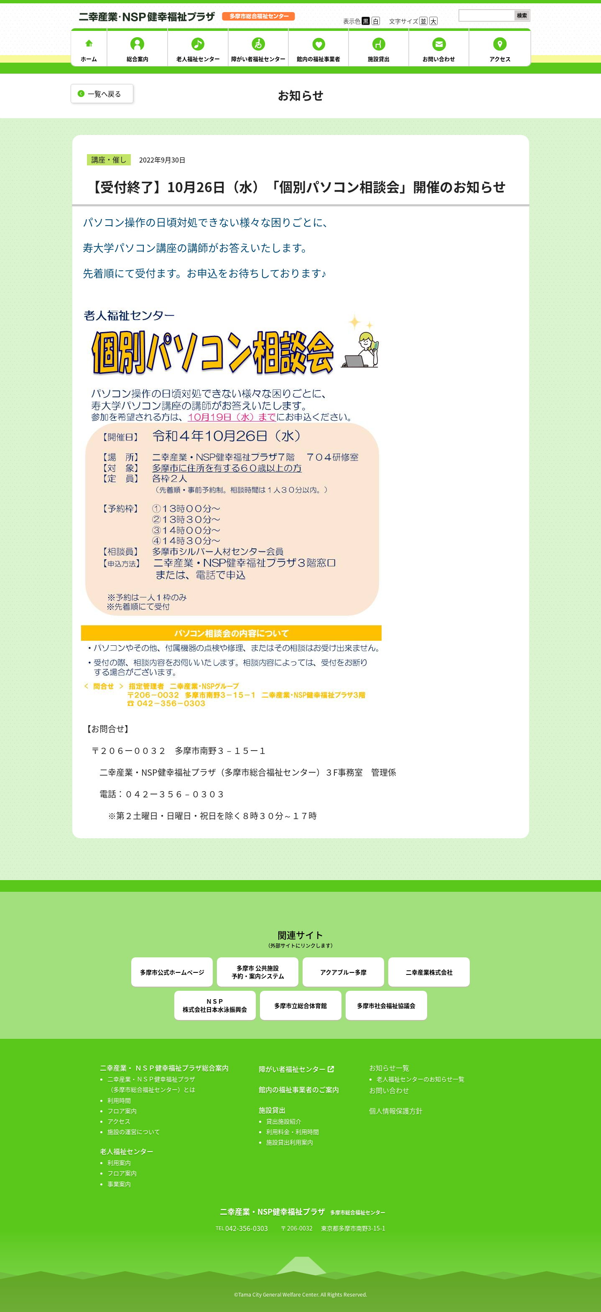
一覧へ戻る (104, 94)
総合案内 (137, 59)
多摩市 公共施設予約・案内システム (258, 972)
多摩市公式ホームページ (172, 972)
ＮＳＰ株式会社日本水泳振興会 (215, 1005)
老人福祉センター (198, 59)
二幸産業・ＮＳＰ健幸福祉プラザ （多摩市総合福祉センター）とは (151, 1084)
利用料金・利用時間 (292, 1131)
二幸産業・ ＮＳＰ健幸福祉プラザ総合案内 (164, 1068)
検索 (522, 15)
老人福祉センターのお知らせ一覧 (420, 1079)
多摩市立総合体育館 (300, 1005)
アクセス (500, 59)
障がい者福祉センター (258, 59)
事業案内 (119, 1184)
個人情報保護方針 (396, 1111)
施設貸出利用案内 (289, 1142)
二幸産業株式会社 (429, 972)
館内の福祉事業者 (318, 59)
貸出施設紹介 (283, 1121)
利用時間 (119, 1100)
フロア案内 (122, 1110)
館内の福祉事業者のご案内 (299, 1089)
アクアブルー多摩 (343, 972)
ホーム (89, 59)
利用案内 (119, 1162)
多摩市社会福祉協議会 (386, 1005)
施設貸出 (379, 59)
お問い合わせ (439, 59)
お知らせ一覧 (389, 1068)
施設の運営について (133, 1131)
